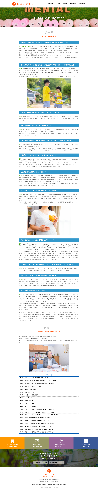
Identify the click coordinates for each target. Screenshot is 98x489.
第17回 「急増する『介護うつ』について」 (30, 386)
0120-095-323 (50, 456)
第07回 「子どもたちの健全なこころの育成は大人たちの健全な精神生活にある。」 (40, 415)
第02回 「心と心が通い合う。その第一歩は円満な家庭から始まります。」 (38, 429)
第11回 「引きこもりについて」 (28, 403)
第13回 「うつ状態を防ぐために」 (28, 397)
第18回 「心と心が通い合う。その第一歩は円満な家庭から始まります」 (37, 383)
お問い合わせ (81, 4)
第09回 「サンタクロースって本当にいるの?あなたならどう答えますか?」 (38, 409)
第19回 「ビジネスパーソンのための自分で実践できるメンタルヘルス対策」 (38, 380)
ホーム (33, 484)
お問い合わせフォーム (57, 462)
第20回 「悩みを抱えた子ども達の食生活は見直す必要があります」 (36, 378)
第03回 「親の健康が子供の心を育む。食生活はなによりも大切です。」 (37, 426)
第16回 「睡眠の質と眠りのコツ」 (28, 389)
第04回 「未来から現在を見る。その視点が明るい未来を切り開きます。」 (38, 423)
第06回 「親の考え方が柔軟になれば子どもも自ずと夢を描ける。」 (36, 417)
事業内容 (50, 4)
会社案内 (57, 4)
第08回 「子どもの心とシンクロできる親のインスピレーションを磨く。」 (38, 412)
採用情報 (65, 4)
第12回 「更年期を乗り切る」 (27, 400)
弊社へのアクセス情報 (41, 462)
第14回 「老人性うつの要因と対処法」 (29, 395)
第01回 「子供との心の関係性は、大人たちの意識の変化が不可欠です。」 (38, 432)
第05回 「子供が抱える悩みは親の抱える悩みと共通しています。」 (36, 420)
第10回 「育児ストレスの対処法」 (28, 406)
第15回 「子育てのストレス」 (27, 392)
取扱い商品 (73, 4)
